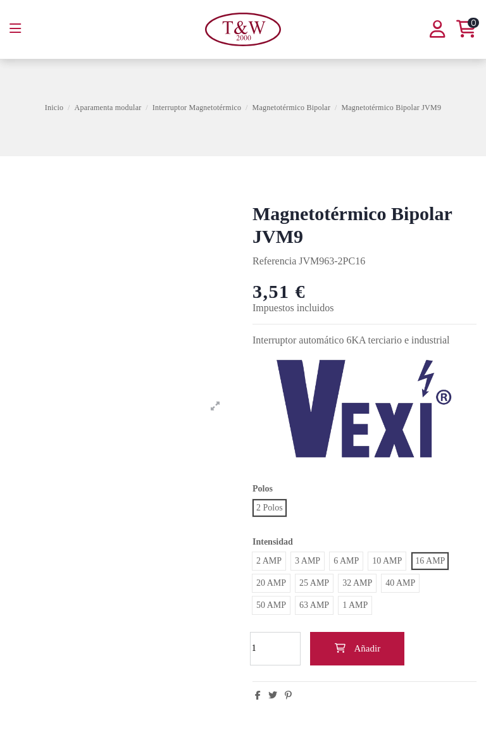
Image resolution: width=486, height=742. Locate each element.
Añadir (357, 648)
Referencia (274, 261)
